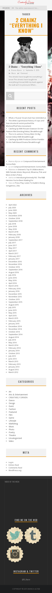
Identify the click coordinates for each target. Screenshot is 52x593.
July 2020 (12, 207)
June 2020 (13, 210)
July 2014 (12, 340)
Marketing (13, 423)
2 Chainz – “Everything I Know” (25, 66)
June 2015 (13, 310)
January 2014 (14, 350)
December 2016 (15, 261)
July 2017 (12, 242)
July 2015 (12, 307)
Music (14, 73)
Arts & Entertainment (18, 394)
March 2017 (13, 253)
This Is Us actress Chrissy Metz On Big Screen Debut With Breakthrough (23, 135)
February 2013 (15, 364)
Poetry (12, 432)
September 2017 (15, 240)
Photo (11, 429)
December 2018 (15, 215)
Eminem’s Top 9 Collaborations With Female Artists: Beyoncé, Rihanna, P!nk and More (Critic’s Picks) (26, 172)
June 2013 (13, 358)
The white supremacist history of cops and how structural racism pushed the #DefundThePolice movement (25, 123)
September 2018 (15, 221)
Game (11, 417)
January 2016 (14, 291)
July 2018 (12, 223)
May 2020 (13, 213)
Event (11, 406)
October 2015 (14, 299)
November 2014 (15, 329)
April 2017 (13, 250)
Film (10, 415)
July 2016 (12, 275)
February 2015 (15, 321)
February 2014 (15, 348)
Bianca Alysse (16, 70)
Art (10, 391)
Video (11, 441)
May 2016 (13, 280)
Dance (12, 400)
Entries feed (14, 465)
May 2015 (13, 313)
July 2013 (12, 356)
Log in (11, 462)
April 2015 (13, 315)
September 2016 (15, 269)
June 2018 (13, 226)
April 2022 (13, 205)
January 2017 (14, 259)
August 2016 (14, 272)
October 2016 (14, 267)
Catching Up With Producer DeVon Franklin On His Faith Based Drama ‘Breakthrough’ (25, 140)
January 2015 (14, 323)
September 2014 (15, 334)
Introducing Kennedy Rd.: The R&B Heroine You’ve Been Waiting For (25, 179)
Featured (13, 412)
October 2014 (14, 331)
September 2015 (15, 302)
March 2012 (13, 372)
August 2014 (14, 337)
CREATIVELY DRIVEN (18, 397)
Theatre (12, 435)
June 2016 (13, 277)
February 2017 (15, 256)
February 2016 (15, 288)
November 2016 (15, 264)
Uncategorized (15, 438)
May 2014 (13, 342)
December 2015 (15, 294)
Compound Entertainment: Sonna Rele (30, 166)
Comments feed (15, 467)
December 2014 (15, 326)
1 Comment (24, 73)
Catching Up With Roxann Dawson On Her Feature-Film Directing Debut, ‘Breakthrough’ (24, 130)
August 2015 (14, 304)
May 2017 (13, 248)
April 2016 (13, 283)
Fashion (12, 409)
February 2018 (15, 234)
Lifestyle (12, 420)
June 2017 (13, 245)
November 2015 (15, 296)
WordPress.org (15, 470)
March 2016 (13, 286)
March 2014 (13, 345)
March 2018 (13, 232)
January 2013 (14, 367)
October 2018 (14, 218)
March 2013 (13, 361)
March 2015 (13, 318)
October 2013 (14, 353)
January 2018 (14, 237)
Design (12, 403)
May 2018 (13, 229)
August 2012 (14, 369)
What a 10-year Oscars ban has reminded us (27, 118)
